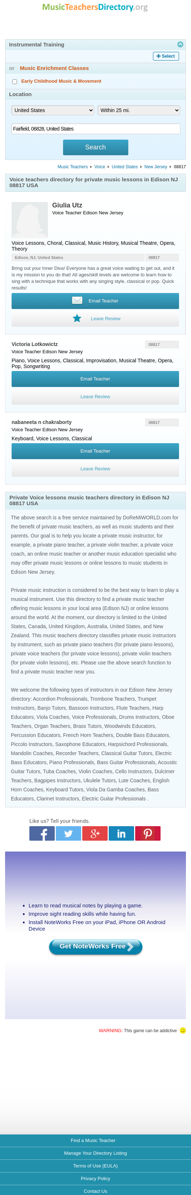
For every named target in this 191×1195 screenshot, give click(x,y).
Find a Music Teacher (93, 1140)
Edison (90, 212)
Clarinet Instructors (58, 799)
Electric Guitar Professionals (114, 799)
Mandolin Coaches (32, 753)
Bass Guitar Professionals (126, 762)
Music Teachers (73, 166)
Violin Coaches (95, 771)
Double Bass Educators (142, 735)
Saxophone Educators (80, 744)
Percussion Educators (35, 735)
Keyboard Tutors (64, 789)
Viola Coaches (53, 717)
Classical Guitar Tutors (127, 753)
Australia (97, 626)
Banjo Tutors (51, 708)
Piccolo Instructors (31, 744)
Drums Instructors (139, 717)
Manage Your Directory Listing (95, 1153)
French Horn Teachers (88, 735)
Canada (37, 626)
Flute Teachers (133, 708)
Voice (100, 166)
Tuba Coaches (59, 771)
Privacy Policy (95, 1178)
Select (168, 56)
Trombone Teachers (112, 699)
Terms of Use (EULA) (95, 1166)
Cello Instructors (133, 771)
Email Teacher (95, 379)
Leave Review (95, 396)
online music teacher (57, 554)
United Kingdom (67, 626)
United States (125, 166)
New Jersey (156, 166)
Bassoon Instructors (91, 708)
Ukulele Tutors (99, 780)
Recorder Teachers (77, 753)
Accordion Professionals (60, 699)
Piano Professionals (71, 762)
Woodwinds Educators (129, 726)
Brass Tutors (87, 726)
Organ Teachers (52, 726)
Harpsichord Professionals (137, 744)
